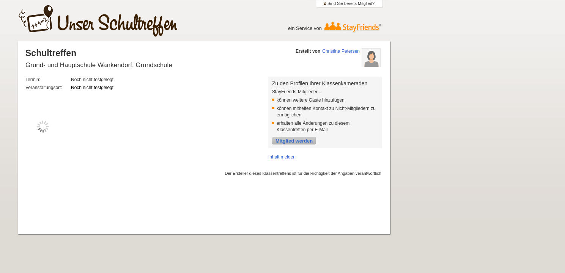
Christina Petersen (341, 51)
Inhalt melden (282, 157)
